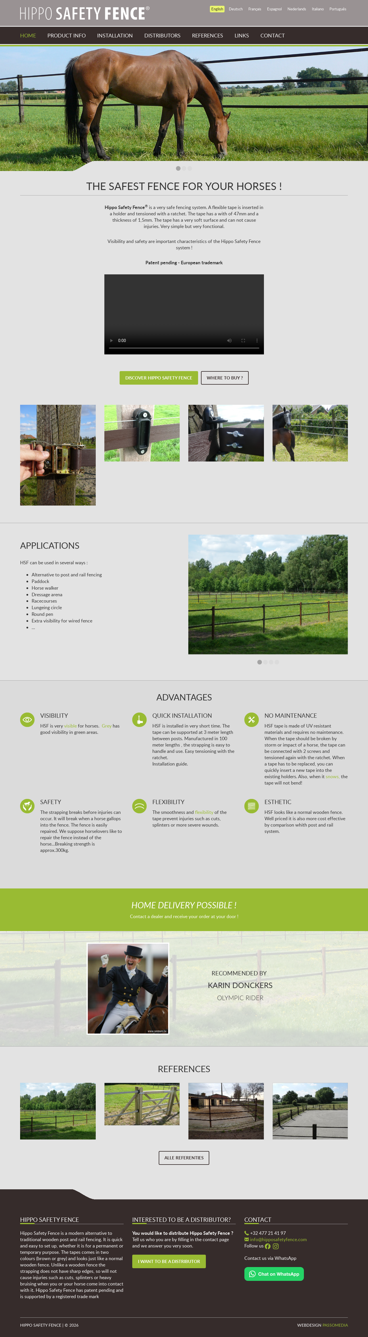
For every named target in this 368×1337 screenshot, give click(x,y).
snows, (333, 776)
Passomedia (335, 1325)
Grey (107, 726)
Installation (115, 35)
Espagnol (274, 9)
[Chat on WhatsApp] (274, 1273)
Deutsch (236, 9)
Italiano (318, 9)
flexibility (204, 812)
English (217, 9)
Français (254, 9)
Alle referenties (184, 1158)
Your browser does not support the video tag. (184, 314)
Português (337, 9)
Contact (272, 35)
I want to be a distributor (169, 1261)
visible (70, 726)
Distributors (162, 35)
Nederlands (297, 9)
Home (28, 35)
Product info (66, 35)
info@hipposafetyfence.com (278, 1239)
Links (242, 35)
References (207, 35)
